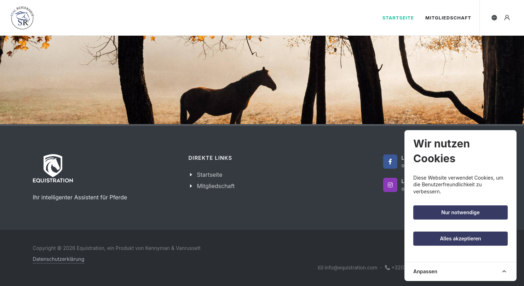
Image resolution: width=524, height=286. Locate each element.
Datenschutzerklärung (59, 259)
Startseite (210, 174)
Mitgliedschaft (216, 185)
